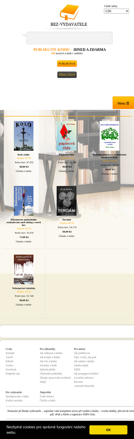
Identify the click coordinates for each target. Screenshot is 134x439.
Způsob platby (48, 369)
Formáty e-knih (48, 365)
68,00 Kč (67, 231)
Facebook (11, 369)
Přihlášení (67, 74)
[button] (18, 433)
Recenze (78, 381)
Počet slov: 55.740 (24, 295)
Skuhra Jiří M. (24, 158)
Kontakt (10, 353)
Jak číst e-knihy (48, 361)
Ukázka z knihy (23, 171)
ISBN (77, 369)
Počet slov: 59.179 (67, 227)
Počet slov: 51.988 (67, 162)
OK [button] (108, 430)
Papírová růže (66, 154)
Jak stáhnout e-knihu (51, 353)
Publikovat (67, 63)
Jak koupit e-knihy (50, 357)
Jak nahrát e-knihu (84, 361)
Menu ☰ (123, 103)
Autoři (9, 357)
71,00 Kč (24, 237)
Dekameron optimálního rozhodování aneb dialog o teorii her (23, 222)
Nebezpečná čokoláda (23, 288)
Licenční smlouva (84, 377)
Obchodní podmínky (51, 373)
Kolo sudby (24, 154)
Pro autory (79, 349)
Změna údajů (81, 365)
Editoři (9, 361)
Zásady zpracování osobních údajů (55, 379)
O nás (9, 349)
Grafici (9, 365)
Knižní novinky (14, 400)
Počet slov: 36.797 (110, 165)
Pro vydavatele (14, 392)
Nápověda (45, 392)
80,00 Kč (24, 166)
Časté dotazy (47, 396)
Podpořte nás (13, 373)
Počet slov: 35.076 (24, 232)
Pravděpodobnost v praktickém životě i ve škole (109, 156)
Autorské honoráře (84, 385)
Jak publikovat (82, 353)
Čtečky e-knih (47, 400)
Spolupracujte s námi (17, 396)
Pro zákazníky (47, 349)
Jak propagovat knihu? (86, 373)
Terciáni (66, 219)
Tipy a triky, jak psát (85, 357)
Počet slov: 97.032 (24, 162)
